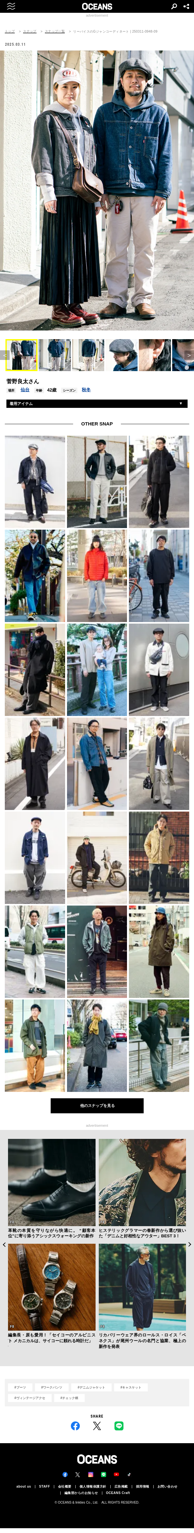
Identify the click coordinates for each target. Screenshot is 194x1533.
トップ (10, 31)
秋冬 (86, 389)
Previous (4, 1244)
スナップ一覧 (55, 31)
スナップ (30, 31)
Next (190, 1244)
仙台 (25, 389)
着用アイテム (21, 403)
